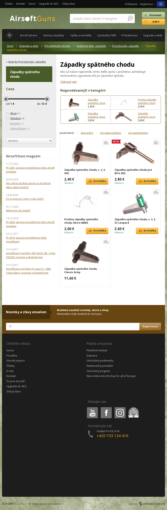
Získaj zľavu (68, 3)
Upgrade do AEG (48, 3)
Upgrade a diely (28, 46)
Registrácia (146, 4)
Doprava (92, 355)
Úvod (10, 46)
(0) (14, 124)
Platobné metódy (97, 350)
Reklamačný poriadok (100, 366)
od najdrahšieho (138, 133)
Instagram (120, 408)
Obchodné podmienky (100, 360)
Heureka (132, 408)
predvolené (67, 133)
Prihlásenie (131, 4)
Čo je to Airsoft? (15, 381)
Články (8, 3)
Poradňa (11, 355)
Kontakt (20, 3)
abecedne (87, 133)
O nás (10, 371)
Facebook (106, 408)
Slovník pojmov (15, 360)
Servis (32, 3)
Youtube (91, 408)
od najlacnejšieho (110, 133)
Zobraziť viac (68, 82)
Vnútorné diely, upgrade (91, 46)
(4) (15, 118)
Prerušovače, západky (125, 46)
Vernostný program (98, 371)
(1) (13, 113)
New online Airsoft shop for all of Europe (111, 376)
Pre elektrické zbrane (57, 46)
